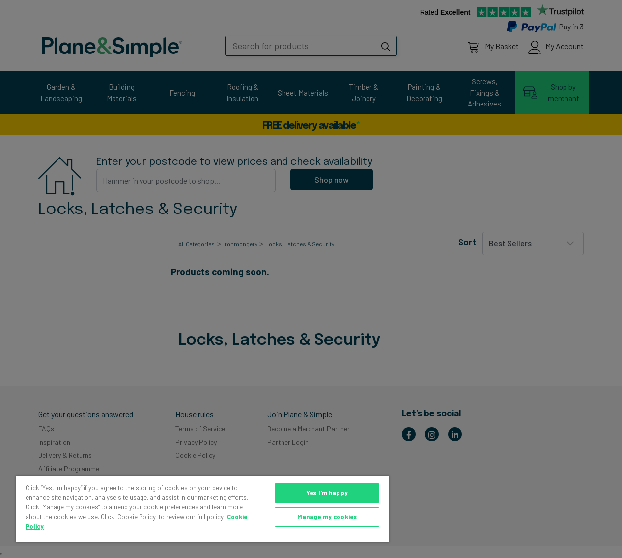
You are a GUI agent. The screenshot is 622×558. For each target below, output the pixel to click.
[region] (202, 509)
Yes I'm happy (327, 493)
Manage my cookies (327, 517)
